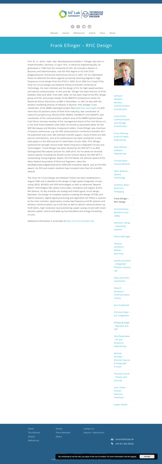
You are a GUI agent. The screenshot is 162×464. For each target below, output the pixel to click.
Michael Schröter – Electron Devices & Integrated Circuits (122, 360)
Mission (54, 33)
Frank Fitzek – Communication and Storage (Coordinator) (122, 121)
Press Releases (63, 432)
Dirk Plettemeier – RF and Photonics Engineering (122, 341)
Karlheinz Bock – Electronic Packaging (122, 188)
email (72, 26)
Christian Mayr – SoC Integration (122, 314)
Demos (65, 33)
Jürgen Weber (121, 404)
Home (31, 428)
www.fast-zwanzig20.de (87, 108)
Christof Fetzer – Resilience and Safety (122, 212)
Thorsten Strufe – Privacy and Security (122, 377)
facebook (78, 26)
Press (102, 33)
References (79, 33)
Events (92, 33)
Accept (147, 457)
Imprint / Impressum (94, 432)
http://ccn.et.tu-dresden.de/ (80, 221)
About (112, 33)
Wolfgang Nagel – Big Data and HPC (122, 326)
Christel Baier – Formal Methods (122, 162)
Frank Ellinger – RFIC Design (121, 200)
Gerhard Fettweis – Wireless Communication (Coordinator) (122, 102)
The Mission (34, 432)
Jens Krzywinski (121, 305)
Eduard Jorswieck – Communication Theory (122, 293)
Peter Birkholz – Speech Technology (121, 174)
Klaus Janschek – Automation (122, 279)
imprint (133, 456)
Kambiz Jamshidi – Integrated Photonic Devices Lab (122, 265)
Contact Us (89, 428)
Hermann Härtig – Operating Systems (122, 226)
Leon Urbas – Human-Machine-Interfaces (120, 392)
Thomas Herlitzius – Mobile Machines (119, 248)
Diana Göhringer (122, 236)
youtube (89, 26)
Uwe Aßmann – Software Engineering (121, 150)
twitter (84, 26)
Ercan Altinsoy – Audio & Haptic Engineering (122, 136)
